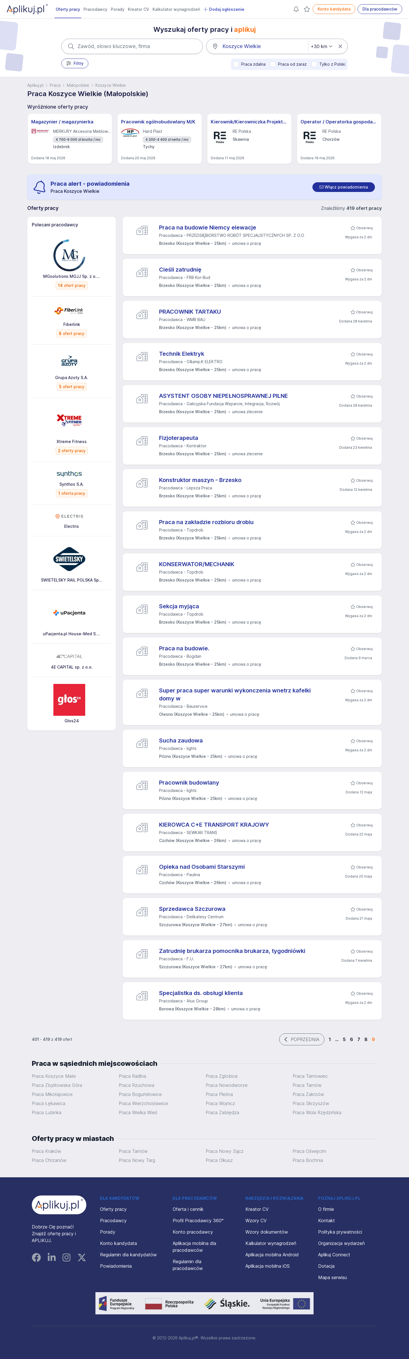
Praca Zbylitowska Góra (57, 1085)
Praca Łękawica (48, 1103)
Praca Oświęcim (309, 1151)
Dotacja (326, 1266)
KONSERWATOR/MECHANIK (196, 564)
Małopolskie (78, 85)
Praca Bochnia (308, 1160)
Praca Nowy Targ (137, 1160)
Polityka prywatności (340, 1232)
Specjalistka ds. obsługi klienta (201, 993)
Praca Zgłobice (222, 1076)
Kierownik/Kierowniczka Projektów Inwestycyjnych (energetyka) (249, 122)
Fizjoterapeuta (178, 438)
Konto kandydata (334, 9)
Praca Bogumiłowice (140, 1094)
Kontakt (326, 1220)
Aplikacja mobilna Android (272, 1254)
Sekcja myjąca (179, 606)
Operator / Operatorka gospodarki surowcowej (339, 122)
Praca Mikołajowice (52, 1094)
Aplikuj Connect (334, 1254)
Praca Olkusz (219, 1160)
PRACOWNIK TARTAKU (190, 311)
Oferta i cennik (188, 1209)
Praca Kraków (46, 1151)
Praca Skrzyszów (311, 1103)
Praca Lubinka (46, 1112)
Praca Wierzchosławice (143, 1103)
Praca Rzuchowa (136, 1085)
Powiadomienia (116, 1266)
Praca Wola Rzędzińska (317, 1112)
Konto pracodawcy (193, 1232)
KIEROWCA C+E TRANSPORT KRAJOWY (214, 824)
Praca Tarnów (307, 1085)
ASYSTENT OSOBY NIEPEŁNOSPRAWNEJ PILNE (223, 395)
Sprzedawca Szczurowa (192, 908)
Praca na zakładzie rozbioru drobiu (206, 522)
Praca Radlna (132, 1076)
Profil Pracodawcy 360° (198, 1220)
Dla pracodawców (379, 9)
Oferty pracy (68, 9)
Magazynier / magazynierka (62, 122)
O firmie (326, 1209)
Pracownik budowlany (189, 782)
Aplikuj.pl (35, 85)
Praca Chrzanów (49, 1160)
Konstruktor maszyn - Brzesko (200, 480)
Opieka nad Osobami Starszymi (202, 866)
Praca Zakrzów (308, 1094)
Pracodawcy (95, 9)
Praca (55, 85)
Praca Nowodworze (227, 1085)
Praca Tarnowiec (310, 1076)
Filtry (75, 63)
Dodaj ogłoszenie (223, 9)
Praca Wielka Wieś (138, 1112)
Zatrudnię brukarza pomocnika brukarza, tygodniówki (232, 951)
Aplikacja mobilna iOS (267, 1266)
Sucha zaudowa (181, 740)
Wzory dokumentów (266, 1232)
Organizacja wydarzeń (341, 1243)
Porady (117, 9)
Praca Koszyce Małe (54, 1076)
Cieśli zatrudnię (180, 269)
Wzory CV (256, 1220)
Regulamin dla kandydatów (128, 1254)
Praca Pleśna (219, 1094)
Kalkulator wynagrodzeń (176, 9)
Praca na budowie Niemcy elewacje (207, 227)
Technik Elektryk (181, 353)
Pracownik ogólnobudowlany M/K (158, 122)
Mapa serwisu (332, 1277)
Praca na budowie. (184, 648)
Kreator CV (138, 9)
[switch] (343, 187)
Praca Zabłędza (222, 1112)
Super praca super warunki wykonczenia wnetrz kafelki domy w (235, 694)
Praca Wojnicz (220, 1103)
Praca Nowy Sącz (225, 1151)
